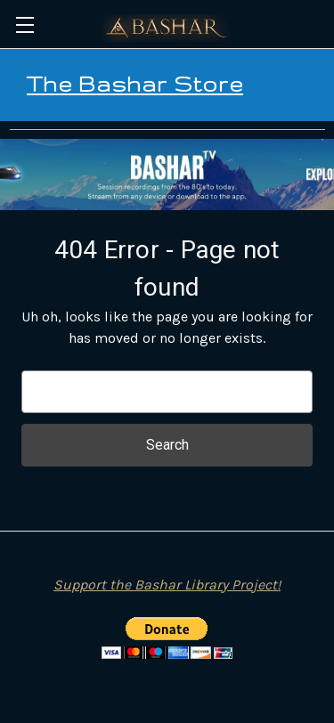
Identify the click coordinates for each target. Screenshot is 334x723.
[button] (167, 174)
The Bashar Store (135, 84)
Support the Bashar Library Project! (167, 584)
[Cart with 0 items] (323, 23)
